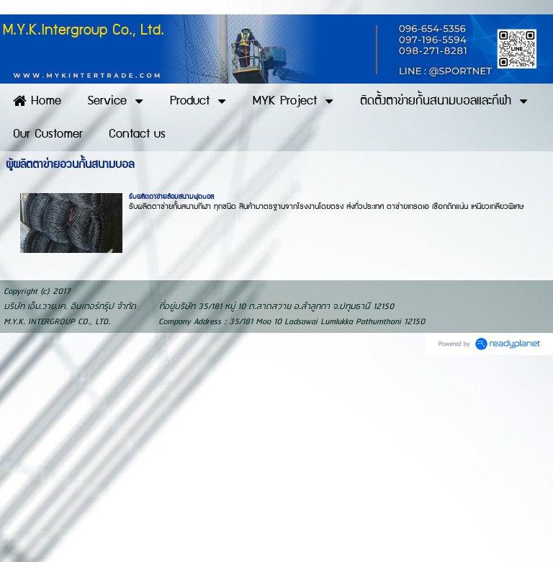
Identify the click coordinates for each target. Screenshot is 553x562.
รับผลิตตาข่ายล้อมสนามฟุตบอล (171, 196)
